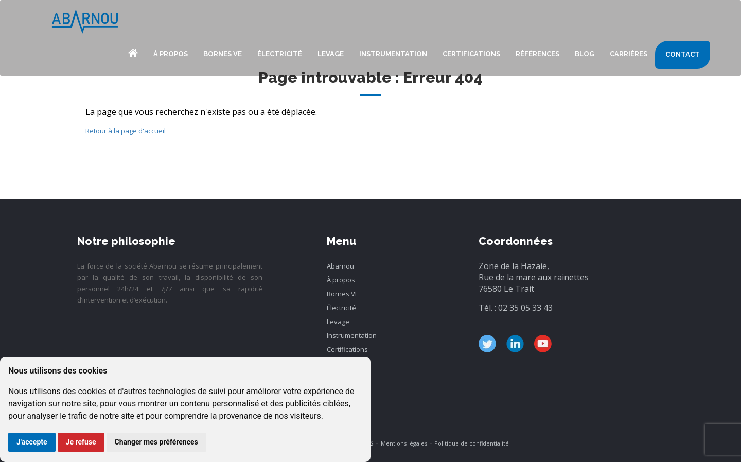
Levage (330, 54)
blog (584, 54)
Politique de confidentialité (471, 443)
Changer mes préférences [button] (156, 442)
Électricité (279, 54)
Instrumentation (393, 54)
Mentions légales (404, 443)
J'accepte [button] (31, 442)
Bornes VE (222, 54)
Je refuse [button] (81, 442)
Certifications (471, 54)
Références (537, 54)
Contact (682, 54)
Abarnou (133, 55)
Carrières (628, 54)
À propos (170, 54)
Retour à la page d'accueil (125, 130)
